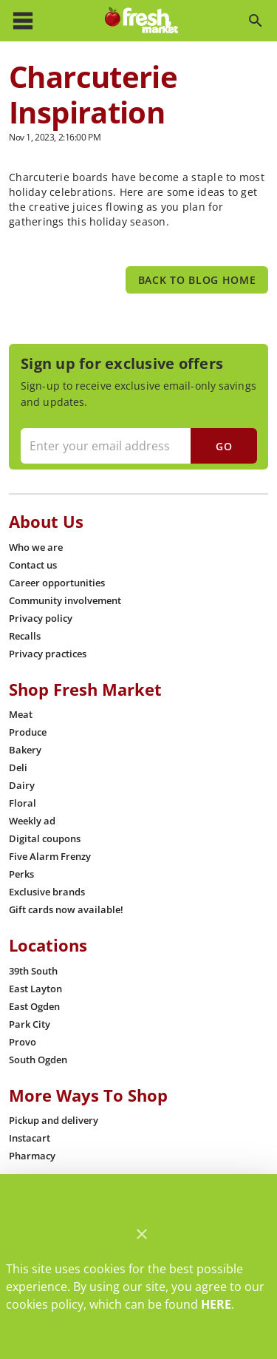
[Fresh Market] (142, 20)
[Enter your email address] (137, 446)
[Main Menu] (23, 20)
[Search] (255, 20)
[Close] (141, 1234)
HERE (216, 1304)
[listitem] (36, 547)
